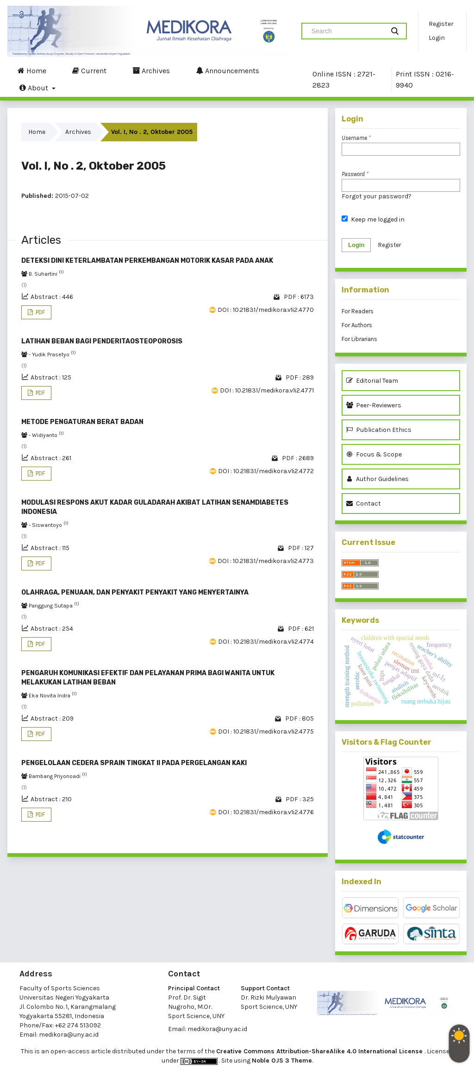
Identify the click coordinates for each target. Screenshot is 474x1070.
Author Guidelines (377, 479)
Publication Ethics (379, 430)
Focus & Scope (374, 454)
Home (32, 70)
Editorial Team (372, 380)
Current (89, 70)
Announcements (227, 70)
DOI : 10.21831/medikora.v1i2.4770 (266, 310)
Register (441, 24)
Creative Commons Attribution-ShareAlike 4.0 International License (320, 1051)
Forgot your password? (377, 196)
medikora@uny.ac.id (69, 1034)
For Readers (358, 311)
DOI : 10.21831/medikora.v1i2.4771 (267, 390)
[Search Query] (346, 31)
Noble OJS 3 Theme (282, 1060)
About (34, 87)
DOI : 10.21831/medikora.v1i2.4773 (266, 561)
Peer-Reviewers (375, 405)
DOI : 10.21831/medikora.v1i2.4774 (266, 642)
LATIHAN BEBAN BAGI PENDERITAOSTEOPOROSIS (101, 341)
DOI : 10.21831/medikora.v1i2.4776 (266, 812)
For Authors (357, 325)
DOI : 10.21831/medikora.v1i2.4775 (266, 731)
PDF (39, 312)
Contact (363, 503)
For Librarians (359, 339)
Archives (151, 70)
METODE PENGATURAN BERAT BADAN (82, 422)
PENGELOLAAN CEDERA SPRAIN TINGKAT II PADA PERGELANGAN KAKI (134, 763)
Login (437, 38)
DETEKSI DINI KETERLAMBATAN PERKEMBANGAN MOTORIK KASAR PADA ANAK (147, 261)
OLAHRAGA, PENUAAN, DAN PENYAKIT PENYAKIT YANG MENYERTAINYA (135, 592)
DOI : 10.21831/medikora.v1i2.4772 (266, 471)
